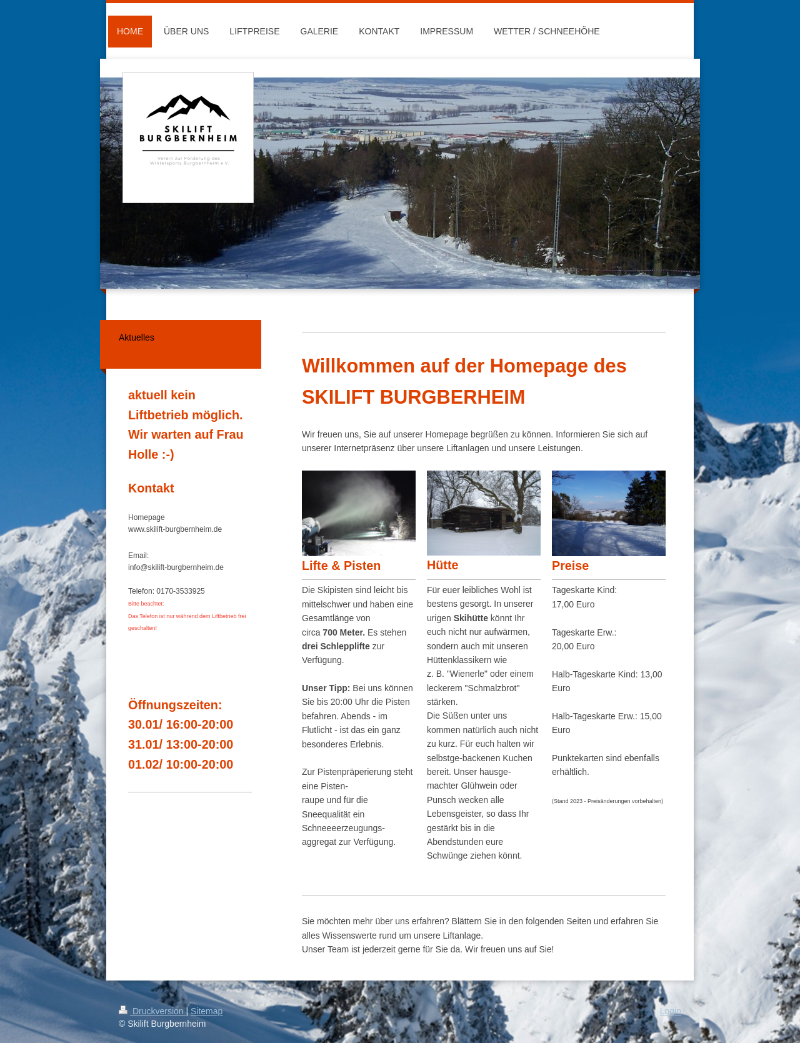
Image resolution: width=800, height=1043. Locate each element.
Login (670, 1011)
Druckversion (152, 1011)
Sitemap (206, 1011)
